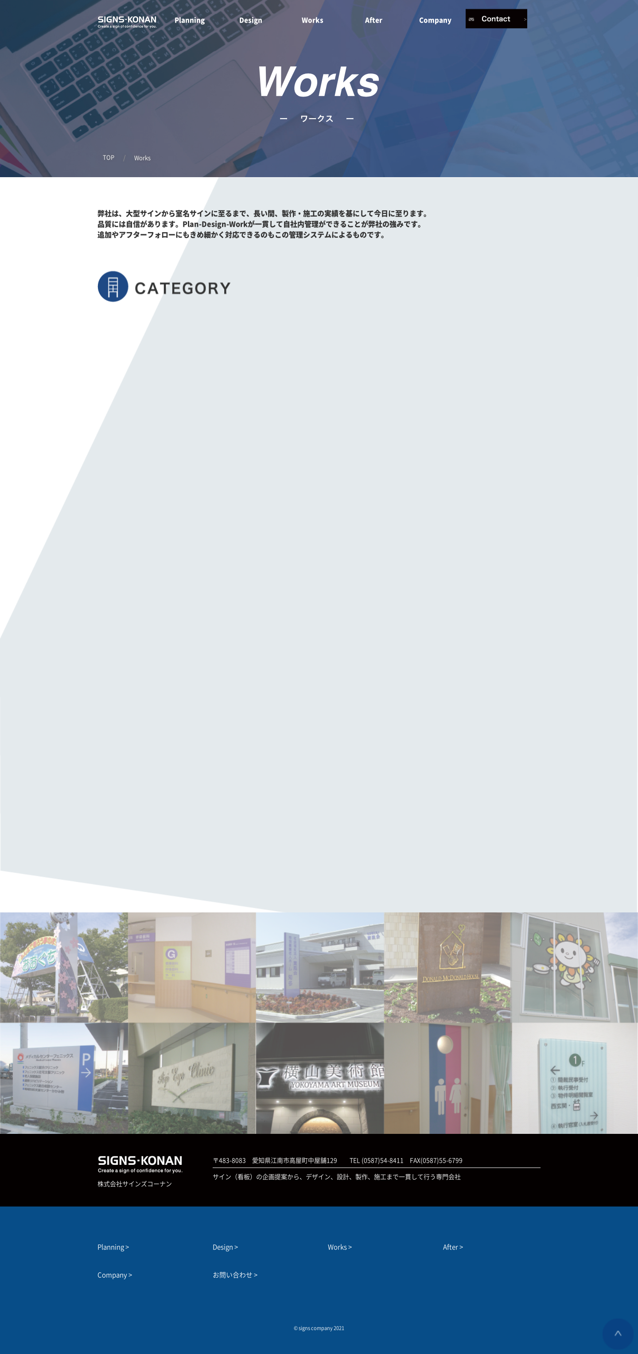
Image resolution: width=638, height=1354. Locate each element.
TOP (108, 157)
